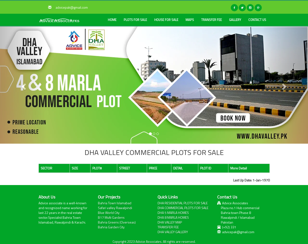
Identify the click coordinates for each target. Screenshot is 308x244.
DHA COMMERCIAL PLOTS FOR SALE (183, 207)
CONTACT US (257, 19)
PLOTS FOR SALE (135, 19)
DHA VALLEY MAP (170, 222)
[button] (23, 85)
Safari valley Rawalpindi (115, 207)
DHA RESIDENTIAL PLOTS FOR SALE (183, 202)
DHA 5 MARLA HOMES (173, 212)
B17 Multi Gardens (111, 217)
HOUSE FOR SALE (166, 19)
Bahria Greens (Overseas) (117, 222)
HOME (112, 19)
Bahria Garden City (111, 227)
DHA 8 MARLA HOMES (173, 217)
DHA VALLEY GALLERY (173, 231)
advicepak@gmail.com (72, 7)
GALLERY (235, 19)
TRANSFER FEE (211, 19)
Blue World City (109, 212)
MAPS (190, 19)
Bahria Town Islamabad (114, 202)
